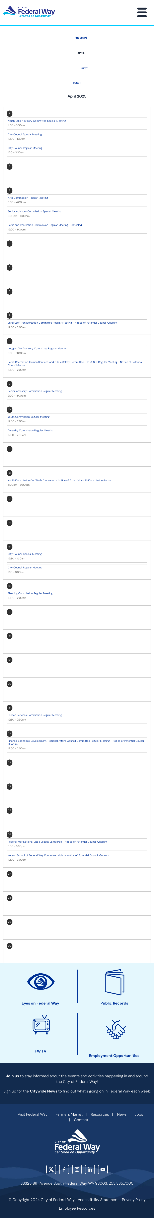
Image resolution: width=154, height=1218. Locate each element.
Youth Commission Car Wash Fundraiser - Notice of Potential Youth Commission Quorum (60, 480)
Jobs (139, 1114)
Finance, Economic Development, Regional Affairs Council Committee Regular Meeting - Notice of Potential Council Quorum (76, 742)
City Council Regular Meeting (25, 148)
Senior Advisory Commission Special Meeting (34, 211)
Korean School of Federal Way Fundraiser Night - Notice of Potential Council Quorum (58, 855)
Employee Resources (77, 1208)
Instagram (77, 1169)
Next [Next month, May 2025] (84, 68)
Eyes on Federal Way (40, 1003)
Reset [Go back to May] (77, 83)
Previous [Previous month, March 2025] (81, 37)
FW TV (40, 1051)
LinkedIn (90, 1169)
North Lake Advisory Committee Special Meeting (37, 121)
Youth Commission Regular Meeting (29, 417)
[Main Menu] (142, 12)
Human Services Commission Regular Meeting (35, 715)
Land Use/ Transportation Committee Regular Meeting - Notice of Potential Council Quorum (62, 322)
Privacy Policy (134, 1199)
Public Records (114, 1003)
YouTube (103, 1169)
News (122, 1114)
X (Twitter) (51, 1169)
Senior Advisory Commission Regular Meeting (35, 391)
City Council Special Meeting (25, 134)
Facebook (64, 1169)
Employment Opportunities (114, 1055)
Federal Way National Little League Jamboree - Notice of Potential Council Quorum (57, 841)
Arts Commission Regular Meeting (28, 197)
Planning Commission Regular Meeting (30, 593)
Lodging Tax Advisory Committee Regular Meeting (37, 348)
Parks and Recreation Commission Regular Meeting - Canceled (45, 225)
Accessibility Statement (98, 1199)
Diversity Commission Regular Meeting (30, 430)
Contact (81, 1119)
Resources (100, 1114)
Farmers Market (69, 1114)
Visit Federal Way (33, 1114)
